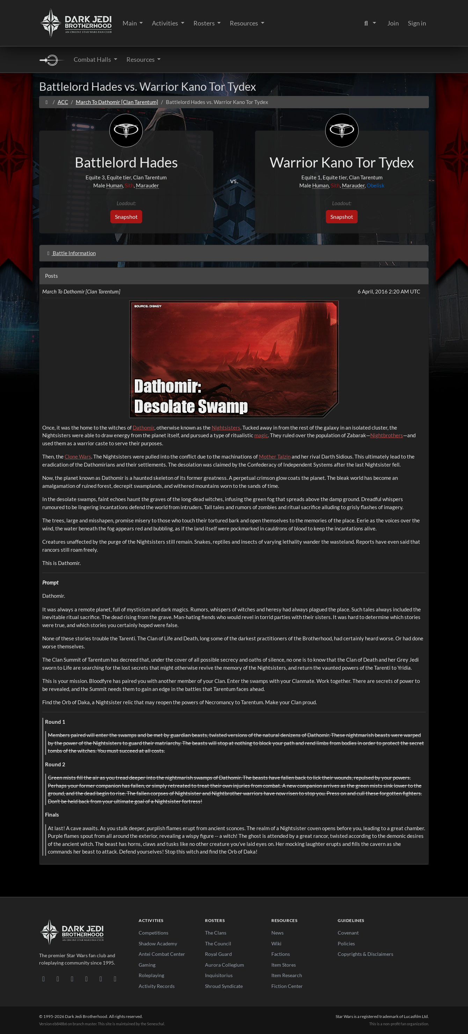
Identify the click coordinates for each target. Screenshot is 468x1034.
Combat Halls (93, 59)
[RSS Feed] (115, 978)
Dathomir (143, 427)
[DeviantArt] (57, 978)
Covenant (348, 933)
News (277, 933)
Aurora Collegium (224, 965)
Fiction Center (287, 986)
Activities (165, 23)
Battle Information (70, 253)
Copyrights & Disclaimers (365, 954)
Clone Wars (78, 456)
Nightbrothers (386, 435)
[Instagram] (86, 978)
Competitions (153, 933)
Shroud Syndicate (224, 986)
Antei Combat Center (162, 954)
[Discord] (43, 978)
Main (130, 23)
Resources (244, 23)
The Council (218, 943)
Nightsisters (226, 427)
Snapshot (126, 216)
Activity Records (157, 986)
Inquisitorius (219, 975)
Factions (280, 954)
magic (261, 435)
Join (393, 23)
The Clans (215, 933)
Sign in (417, 23)
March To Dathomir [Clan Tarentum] (117, 102)
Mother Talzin (275, 456)
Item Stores (283, 965)
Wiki (276, 943)
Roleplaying (151, 975)
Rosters (204, 23)
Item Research (286, 975)
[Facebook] (72, 978)
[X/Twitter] (100, 978)
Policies (346, 943)
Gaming (147, 965)
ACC (63, 102)
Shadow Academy (158, 943)
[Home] (46, 102)
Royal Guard (218, 954)
